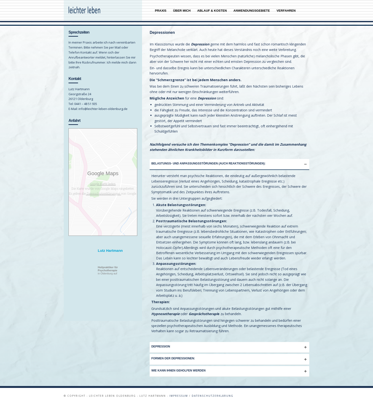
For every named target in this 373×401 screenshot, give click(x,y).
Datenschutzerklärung (212, 393)
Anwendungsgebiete (251, 10)
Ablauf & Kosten (212, 10)
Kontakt (75, 76)
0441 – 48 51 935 (85, 101)
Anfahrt (74, 118)
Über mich (182, 10)
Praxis (160, 10)
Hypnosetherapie (165, 311)
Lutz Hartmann (110, 248)
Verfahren (285, 10)
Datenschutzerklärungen (103, 191)
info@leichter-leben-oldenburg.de (103, 106)
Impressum (178, 393)
